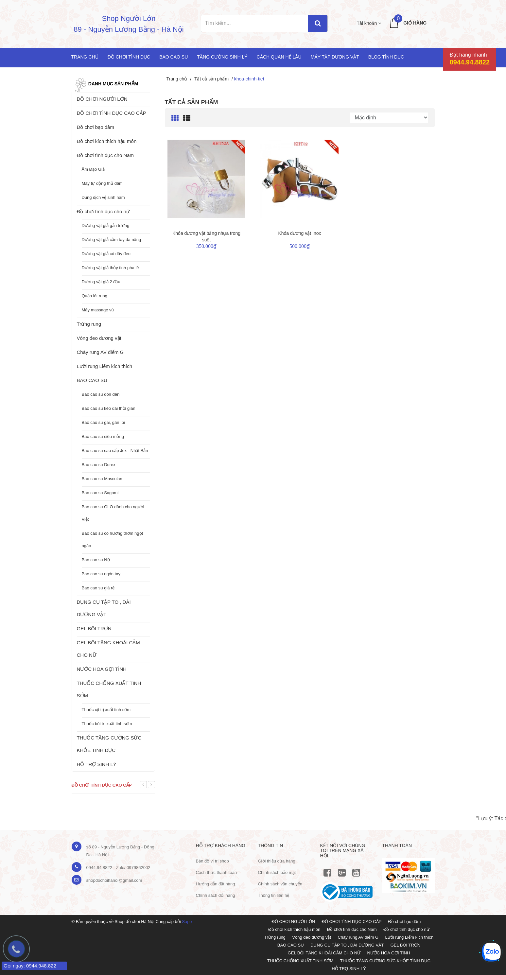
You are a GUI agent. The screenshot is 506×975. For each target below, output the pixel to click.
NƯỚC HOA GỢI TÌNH (102, 669)
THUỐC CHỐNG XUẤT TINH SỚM (109, 689)
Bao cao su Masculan (102, 478)
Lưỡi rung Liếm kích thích (104, 366)
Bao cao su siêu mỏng (103, 436)
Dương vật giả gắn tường (106, 225)
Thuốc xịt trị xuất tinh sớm (106, 709)
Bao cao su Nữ (96, 559)
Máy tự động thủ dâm (102, 183)
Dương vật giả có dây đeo (106, 253)
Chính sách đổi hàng (215, 895)
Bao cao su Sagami (100, 492)
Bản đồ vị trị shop (212, 861)
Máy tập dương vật (335, 57)
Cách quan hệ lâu (279, 57)
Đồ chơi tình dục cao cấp (102, 785)
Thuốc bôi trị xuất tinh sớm (107, 723)
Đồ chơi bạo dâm (95, 127)
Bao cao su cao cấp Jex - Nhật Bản (115, 450)
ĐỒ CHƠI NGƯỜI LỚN (102, 99)
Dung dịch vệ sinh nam (103, 197)
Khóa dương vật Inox (299, 233)
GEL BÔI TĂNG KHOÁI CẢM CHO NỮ (108, 649)
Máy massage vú (98, 309)
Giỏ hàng (415, 23)
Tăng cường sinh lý (222, 57)
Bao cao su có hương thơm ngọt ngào (112, 539)
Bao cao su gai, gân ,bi (103, 422)
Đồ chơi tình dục (129, 57)
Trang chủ (84, 57)
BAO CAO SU (92, 380)
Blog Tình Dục (386, 57)
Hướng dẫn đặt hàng (215, 883)
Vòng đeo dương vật (99, 338)
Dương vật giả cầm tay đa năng (111, 239)
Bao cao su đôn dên (101, 394)
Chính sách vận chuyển (280, 883)
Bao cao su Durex (98, 464)
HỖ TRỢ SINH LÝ (96, 764)
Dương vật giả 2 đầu (101, 281)
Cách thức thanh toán (216, 872)
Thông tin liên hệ (273, 895)
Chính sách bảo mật (277, 872)
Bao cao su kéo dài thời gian (108, 408)
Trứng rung (89, 324)
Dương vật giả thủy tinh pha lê (110, 267)
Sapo (187, 921)
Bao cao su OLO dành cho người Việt (113, 513)
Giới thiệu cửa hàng (276, 861)
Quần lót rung (95, 295)
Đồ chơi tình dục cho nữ (103, 211)
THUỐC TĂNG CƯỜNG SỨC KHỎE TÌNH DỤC (109, 744)
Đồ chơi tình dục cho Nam (105, 155)
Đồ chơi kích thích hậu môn (107, 141)
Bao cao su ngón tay (101, 573)
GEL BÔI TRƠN (94, 628)
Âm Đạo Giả (93, 169)
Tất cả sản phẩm (211, 78)
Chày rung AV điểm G (100, 352)
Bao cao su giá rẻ (98, 587)
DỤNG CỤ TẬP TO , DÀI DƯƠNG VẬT (104, 608)
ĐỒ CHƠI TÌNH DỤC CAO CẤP (111, 113)
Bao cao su (173, 57)
